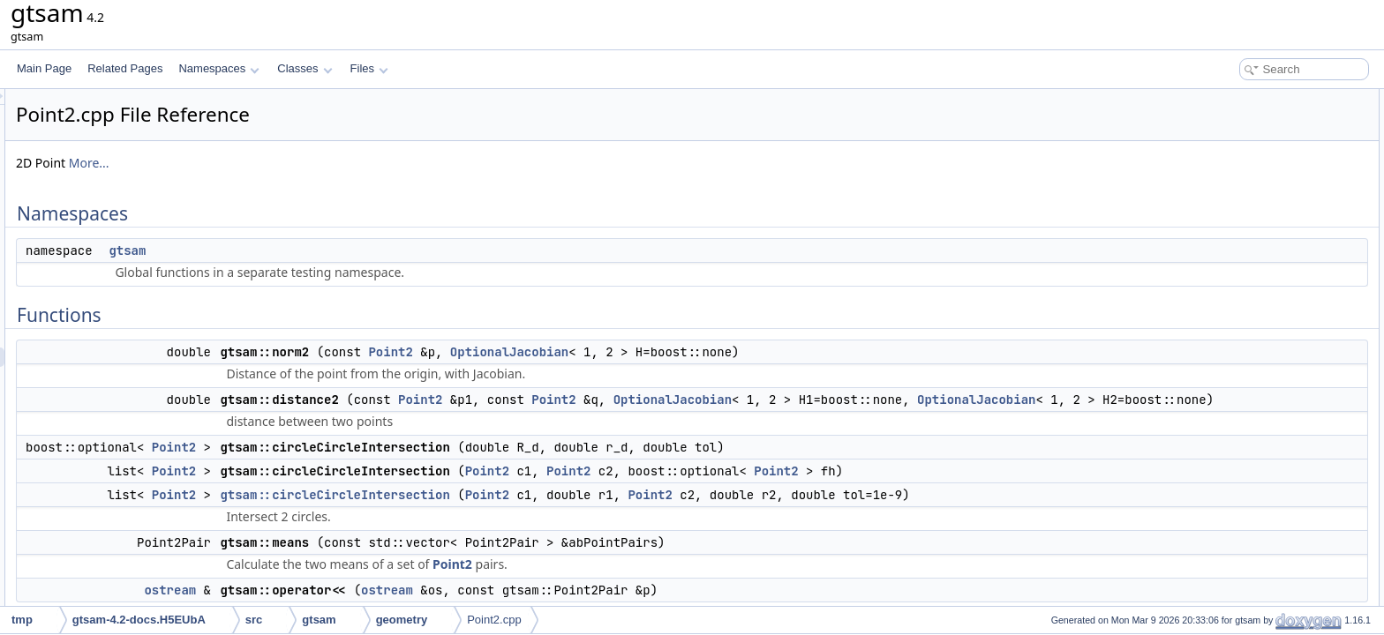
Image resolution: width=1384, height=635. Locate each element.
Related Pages (124, 68)
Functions (1210, 137)
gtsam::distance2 (1241, 176)
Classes (304, 68)
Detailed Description (1234, 293)
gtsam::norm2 (1233, 157)
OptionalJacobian (730, 352)
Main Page (44, 68)
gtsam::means (1234, 254)
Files (369, 68)
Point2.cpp (494, 619)
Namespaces (218, 68)
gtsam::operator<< (1244, 273)
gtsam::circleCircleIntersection (555, 514)
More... (310, 162)
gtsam (347, 250)
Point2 (611, 352)
